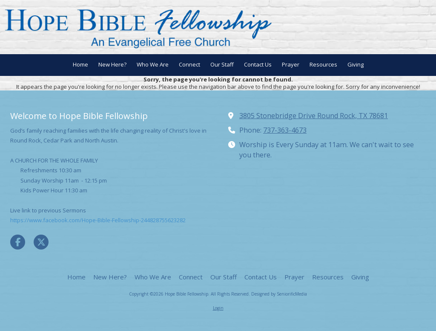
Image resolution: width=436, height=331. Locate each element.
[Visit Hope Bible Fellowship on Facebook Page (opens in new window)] (17, 242)
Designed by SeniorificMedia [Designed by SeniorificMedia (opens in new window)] (279, 294)
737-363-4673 (285, 130)
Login (218, 308)
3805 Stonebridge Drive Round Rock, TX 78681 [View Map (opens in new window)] (313, 115)
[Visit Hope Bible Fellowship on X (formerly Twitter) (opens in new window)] (41, 242)
